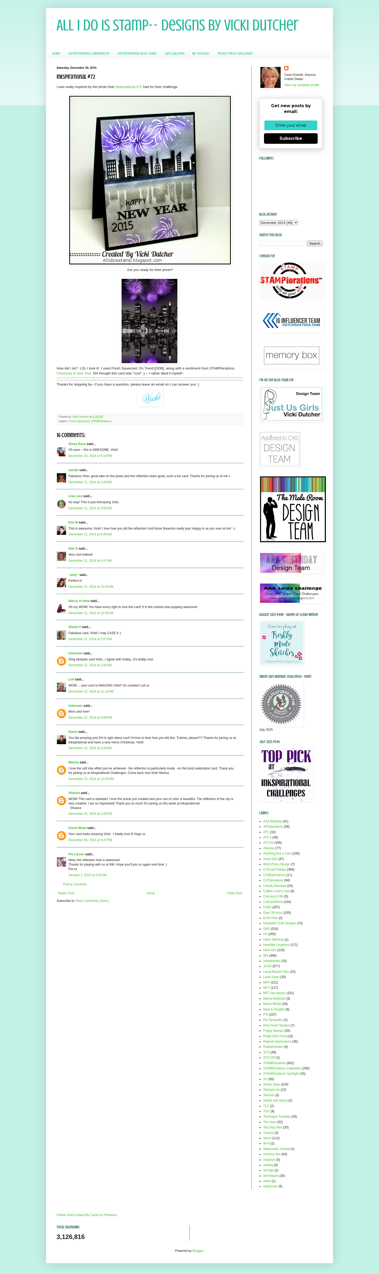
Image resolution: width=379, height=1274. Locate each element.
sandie (73, 470)
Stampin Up (271, 1090)
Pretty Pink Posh (275, 1036)
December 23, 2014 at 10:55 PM (91, 779)
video (267, 1181)
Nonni (72, 732)
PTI (265, 1014)
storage (268, 1170)
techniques (270, 1176)
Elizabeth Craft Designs (279, 923)
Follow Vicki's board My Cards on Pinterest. (87, 1215)
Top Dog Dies (272, 1127)
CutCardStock (273, 902)
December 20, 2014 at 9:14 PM (90, 456)
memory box (272, 1154)
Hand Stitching (273, 939)
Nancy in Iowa (78, 601)
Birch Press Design (276, 864)
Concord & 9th (273, 896)
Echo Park (270, 918)
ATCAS (268, 843)
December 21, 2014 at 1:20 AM (90, 482)
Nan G (73, 548)
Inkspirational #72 (128, 87)
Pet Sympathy (273, 1020)
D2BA (267, 907)
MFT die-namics (274, 993)
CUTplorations (273, 880)
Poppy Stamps (273, 1031)
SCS (266, 1052)
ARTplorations (273, 826)
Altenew (269, 848)
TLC (266, 1106)
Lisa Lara (75, 496)
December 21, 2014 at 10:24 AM (90, 587)
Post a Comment (75, 884)
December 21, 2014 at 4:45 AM (90, 534)
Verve (267, 1138)
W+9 (266, 1143)
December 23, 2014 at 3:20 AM (90, 748)
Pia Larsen (76, 854)
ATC (266, 832)
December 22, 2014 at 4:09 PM (90, 717)
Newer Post (66, 893)
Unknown (75, 653)
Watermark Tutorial (276, 1149)
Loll (71, 679)
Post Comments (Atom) (92, 901)
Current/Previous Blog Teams (137, 54)
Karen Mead (77, 828)
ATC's (267, 837)
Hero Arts (269, 950)
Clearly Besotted (274, 886)
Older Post (234, 893)
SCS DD (269, 1057)
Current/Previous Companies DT (88, 54)
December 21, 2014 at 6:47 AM (90, 560)
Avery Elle (270, 859)
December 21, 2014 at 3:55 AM (90, 508)
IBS (265, 955)
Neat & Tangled (274, 1009)
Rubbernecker (273, 1047)
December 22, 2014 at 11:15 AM (90, 691)
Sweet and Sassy (275, 1100)
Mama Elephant (274, 998)
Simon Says (271, 1084)
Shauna (74, 793)
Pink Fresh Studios (276, 1025)
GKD (266, 929)
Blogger (197, 1251)
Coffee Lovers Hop (276, 891)
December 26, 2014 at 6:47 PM (90, 840)
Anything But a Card (277, 853)
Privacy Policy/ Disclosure (235, 54)
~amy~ (73, 575)
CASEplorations (274, 875)
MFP (266, 982)
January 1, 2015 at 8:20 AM (87, 875)
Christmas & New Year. (74, 373)
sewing (268, 1165)
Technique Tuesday (276, 1116)
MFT (266, 988)
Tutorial (268, 1133)
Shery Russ (77, 444)
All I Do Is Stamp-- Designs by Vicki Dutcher (177, 25)
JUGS (267, 966)
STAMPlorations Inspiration (282, 1068)
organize (269, 1160)
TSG (266, 1111)
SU (265, 1079)
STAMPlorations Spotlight (281, 1073)
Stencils (268, 1095)
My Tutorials (201, 54)
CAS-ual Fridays (274, 869)
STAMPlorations (101, 421)
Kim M (73, 522)
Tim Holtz (269, 1122)
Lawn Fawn (271, 977)
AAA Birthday (272, 821)
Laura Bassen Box (276, 972)
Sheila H (74, 627)
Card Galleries (174, 54)
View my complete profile (301, 85)
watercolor (270, 1186)
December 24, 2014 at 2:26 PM (90, 814)
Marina (73, 762)
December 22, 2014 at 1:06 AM (90, 665)
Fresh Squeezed (79, 421)
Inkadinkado (271, 961)
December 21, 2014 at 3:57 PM (90, 639)
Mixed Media (272, 1004)
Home (56, 54)
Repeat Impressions (277, 1041)
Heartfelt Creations (276, 945)
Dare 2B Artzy (273, 913)
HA (265, 934)
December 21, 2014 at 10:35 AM (90, 613)
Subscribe (291, 138)
